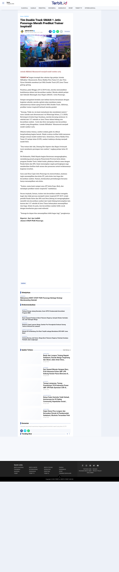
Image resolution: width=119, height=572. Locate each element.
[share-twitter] (53, 31)
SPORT (71, 8)
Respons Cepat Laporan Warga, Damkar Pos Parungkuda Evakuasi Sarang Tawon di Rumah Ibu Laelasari (44, 325)
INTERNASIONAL (90, 8)
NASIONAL (24, 8)
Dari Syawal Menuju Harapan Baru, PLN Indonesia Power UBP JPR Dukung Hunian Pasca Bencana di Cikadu (56, 371)
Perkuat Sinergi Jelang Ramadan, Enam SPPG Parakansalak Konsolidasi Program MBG (43, 312)
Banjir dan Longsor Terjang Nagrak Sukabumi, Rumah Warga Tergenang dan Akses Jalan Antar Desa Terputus (56, 357)
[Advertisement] (87, 38)
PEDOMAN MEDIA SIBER (85, 471)
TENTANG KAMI (87, 469)
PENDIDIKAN (32, 471)
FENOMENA (52, 8)
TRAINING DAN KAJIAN (65, 473)
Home (21, 16)
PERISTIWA (42, 8)
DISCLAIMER (90, 472)
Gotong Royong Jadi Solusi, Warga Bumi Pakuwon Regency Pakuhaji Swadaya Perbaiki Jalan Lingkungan (45, 339)
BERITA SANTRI (33, 467)
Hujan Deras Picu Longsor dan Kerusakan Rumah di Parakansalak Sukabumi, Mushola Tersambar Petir (56, 413)
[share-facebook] (50, 31)
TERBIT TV (78, 8)
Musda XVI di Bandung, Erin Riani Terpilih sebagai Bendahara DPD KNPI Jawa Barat (45, 332)
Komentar (67, 31)
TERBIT (16, 473)
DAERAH (33, 8)
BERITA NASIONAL (19, 467)
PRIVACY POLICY (97, 471)
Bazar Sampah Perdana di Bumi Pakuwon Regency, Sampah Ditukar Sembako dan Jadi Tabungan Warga (45, 318)
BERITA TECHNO (48, 467)
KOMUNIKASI (62, 469)
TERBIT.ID (46, 473)
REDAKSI (95, 469)
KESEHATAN (62, 8)
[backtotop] (59, 477)
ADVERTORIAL (47, 395)
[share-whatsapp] (57, 31)
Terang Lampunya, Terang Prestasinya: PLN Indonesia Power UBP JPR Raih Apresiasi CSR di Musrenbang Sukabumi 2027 (56, 385)
